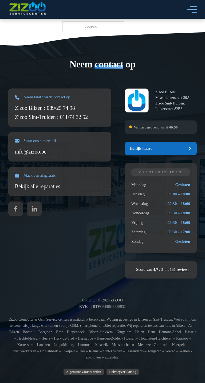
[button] (161, 148)
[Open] (192, 9)
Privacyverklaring (122, 372)
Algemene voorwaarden (83, 372)
